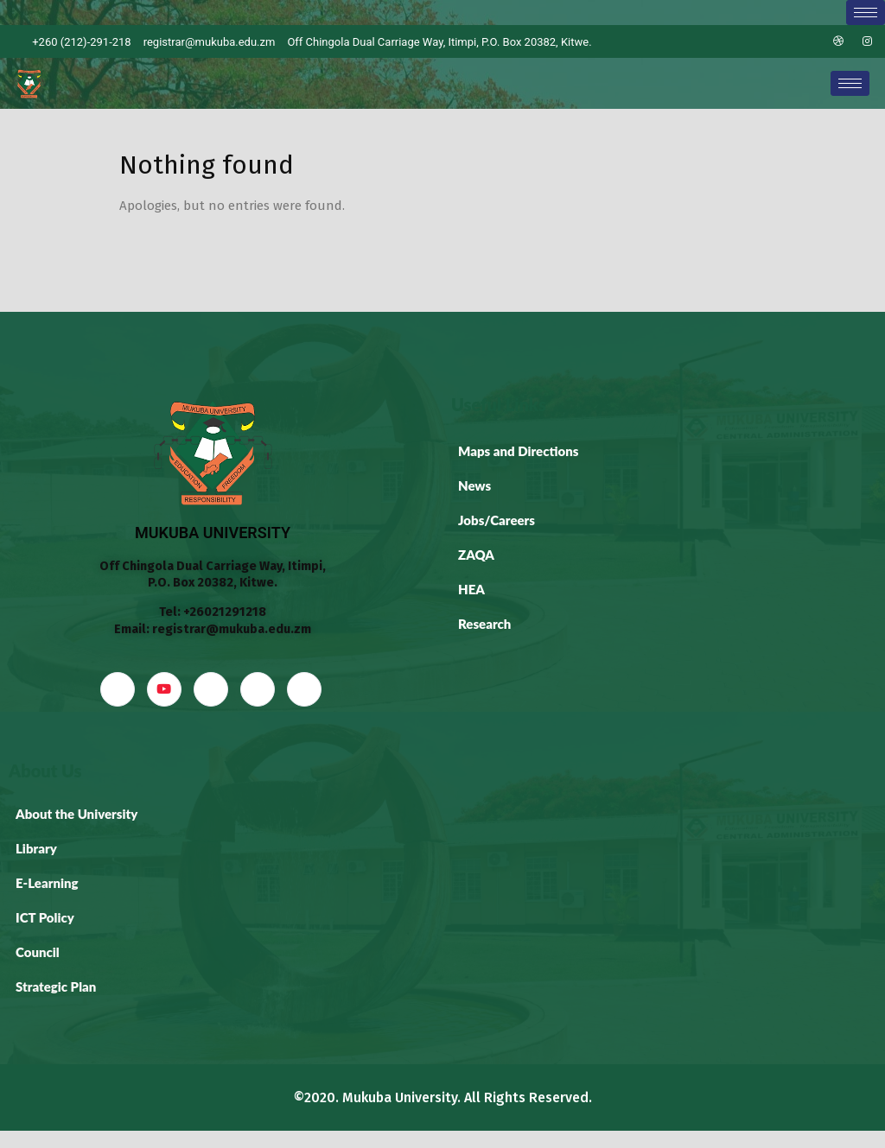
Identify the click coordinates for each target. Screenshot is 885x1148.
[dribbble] (257, 689)
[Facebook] (750, 41)
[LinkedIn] (809, 41)
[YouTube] (164, 689)
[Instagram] (868, 41)
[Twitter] (780, 41)
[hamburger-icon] (865, 12)
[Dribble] (838, 41)
